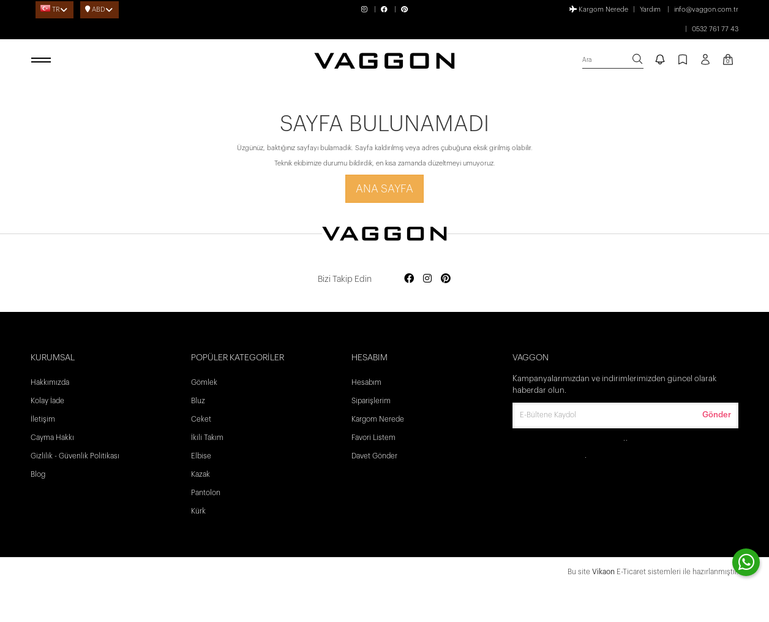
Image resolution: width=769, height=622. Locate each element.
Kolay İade (47, 400)
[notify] (660, 60)
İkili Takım (207, 437)
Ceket (201, 419)
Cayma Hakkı (52, 437)
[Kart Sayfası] (728, 60)
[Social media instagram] (427, 279)
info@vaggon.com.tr (706, 9)
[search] (613, 60)
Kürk (198, 511)
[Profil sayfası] (705, 64)
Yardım (650, 9)
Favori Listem (373, 437)
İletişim (43, 419)
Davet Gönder (374, 456)
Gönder (716, 415)
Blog (38, 474)
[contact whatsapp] (746, 562)
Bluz (198, 400)
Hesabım (366, 382)
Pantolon (205, 492)
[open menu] (43, 60)
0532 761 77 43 (715, 29)
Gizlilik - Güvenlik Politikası (75, 456)
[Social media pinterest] (446, 279)
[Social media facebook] (409, 279)
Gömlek (204, 382)
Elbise (201, 456)
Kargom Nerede (598, 9)
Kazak (200, 474)
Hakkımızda (50, 382)
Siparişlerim (371, 400)
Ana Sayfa (384, 188)
